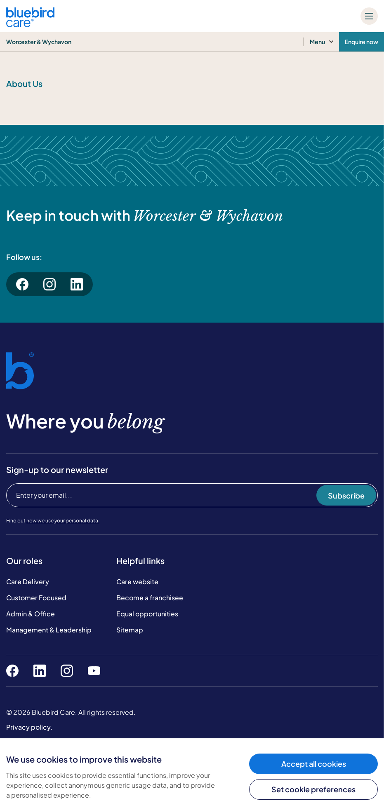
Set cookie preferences (313, 789)
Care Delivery (27, 581)
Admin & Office (30, 613)
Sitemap (129, 629)
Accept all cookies (313, 763)
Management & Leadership (49, 629)
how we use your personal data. (62, 520)
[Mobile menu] (369, 16)
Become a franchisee (149, 597)
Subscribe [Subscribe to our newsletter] (346, 495)
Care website (137, 581)
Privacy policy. (29, 727)
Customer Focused (36, 597)
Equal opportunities (147, 613)
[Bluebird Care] (30, 24)
